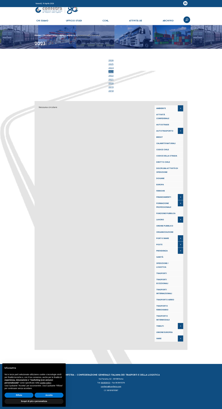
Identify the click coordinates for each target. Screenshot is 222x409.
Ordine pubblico (164, 225)
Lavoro (160, 219)
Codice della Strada (166, 155)
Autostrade (162, 124)
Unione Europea (164, 332)
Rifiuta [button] (19, 395)
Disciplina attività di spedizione (167, 170)
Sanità (159, 257)
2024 (111, 67)
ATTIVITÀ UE (135, 22)
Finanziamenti (163, 197)
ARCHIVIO (168, 22)
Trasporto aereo (165, 299)
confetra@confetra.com (111, 386)
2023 (111, 71)
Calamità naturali (166, 143)
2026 (111, 60)
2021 (111, 79)
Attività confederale (162, 116)
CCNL (106, 22)
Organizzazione (164, 232)
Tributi (160, 326)
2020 (111, 83)
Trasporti (161, 273)
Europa (160, 184)
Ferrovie (160, 190)
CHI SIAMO (42, 22)
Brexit (159, 137)
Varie (158, 338)
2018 (111, 90)
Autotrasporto (67, 35)
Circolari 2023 (50, 35)
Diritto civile (163, 162)
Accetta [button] (49, 395)
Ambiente (161, 108)
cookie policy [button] (45, 383)
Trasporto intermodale (163, 318)
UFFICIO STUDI (74, 22)
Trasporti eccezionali (162, 281)
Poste (159, 244)
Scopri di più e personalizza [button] (34, 401)
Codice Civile (162, 149)
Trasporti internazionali (164, 291)
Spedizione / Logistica (162, 265)
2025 (111, 64)
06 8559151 (105, 382)
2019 (111, 87)
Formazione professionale (163, 205)
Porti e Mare (162, 238)
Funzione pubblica (165, 213)
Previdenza (162, 250)
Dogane (160, 178)
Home (38, 35)
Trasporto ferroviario (162, 308)
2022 (111, 75)
